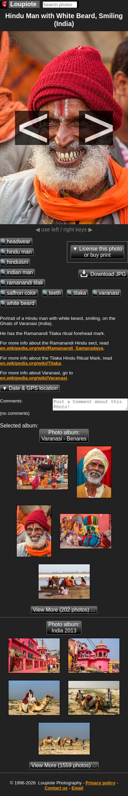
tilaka (79, 293)
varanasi (109, 293)
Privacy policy (100, 784)
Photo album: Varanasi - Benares (63, 438)
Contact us (56, 790)
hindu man (19, 252)
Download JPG (103, 273)
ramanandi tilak (25, 283)
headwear (18, 241)
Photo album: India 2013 (64, 630)
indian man (20, 272)
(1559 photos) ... (64, 767)
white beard (20, 303)
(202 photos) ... (64, 612)
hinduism (17, 262)
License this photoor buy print (100, 252)
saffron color (21, 293)
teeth (55, 293)
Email (78, 790)
